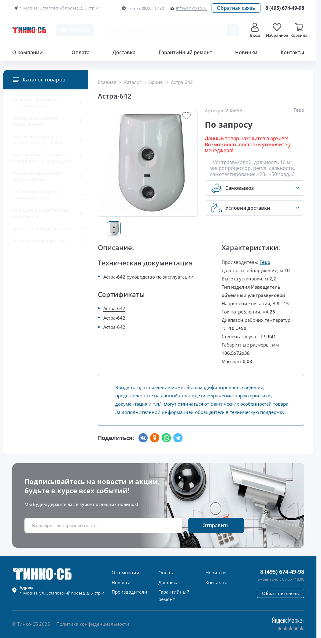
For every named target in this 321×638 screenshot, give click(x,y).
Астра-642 (114, 308)
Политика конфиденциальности (92, 624)
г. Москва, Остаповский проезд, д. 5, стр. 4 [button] (55, 8)
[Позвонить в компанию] (284, 8)
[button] (236, 8)
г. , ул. (62, 590)
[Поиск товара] (233, 30)
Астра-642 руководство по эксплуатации (148, 277)
